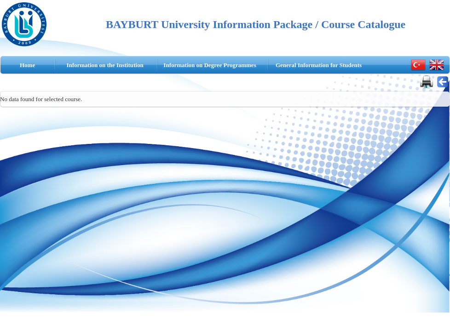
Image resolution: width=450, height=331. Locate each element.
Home (27, 65)
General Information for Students (319, 65)
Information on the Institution (104, 65)
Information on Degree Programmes (209, 65)
